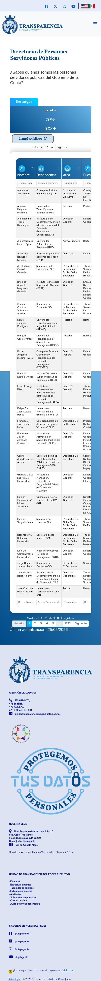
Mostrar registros (50, 147)
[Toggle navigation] (95, 24)
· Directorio (15, 881)
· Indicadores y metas (20, 891)
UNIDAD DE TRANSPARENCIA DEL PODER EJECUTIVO (39, 874)
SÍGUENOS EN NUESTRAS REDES (27, 926)
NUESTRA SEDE (18, 824)
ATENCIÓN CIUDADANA (22, 693)
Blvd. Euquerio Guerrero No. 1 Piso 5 (31, 838)
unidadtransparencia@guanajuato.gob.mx (34, 713)
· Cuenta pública (18, 900)
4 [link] (47, 623)
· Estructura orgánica (20, 885)
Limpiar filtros (33, 138)
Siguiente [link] (81, 623)
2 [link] (35, 623)
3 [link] (41, 623)
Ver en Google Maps (23, 845)
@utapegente (19, 933)
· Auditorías (15, 894)
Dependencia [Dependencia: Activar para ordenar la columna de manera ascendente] (46, 170)
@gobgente (18, 957)
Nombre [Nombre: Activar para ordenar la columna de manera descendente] (23, 170)
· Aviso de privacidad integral (24, 904)
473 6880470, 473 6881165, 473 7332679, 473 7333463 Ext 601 (20, 705)
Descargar (24, 102)
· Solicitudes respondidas (22, 897)
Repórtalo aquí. (66, 970)
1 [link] (29, 623)
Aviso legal (14, 979)
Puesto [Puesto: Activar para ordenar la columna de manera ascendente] (88, 170)
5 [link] (53, 623)
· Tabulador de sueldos (21, 888)
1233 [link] (68, 623)
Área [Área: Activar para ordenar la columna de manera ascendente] (67, 170)
